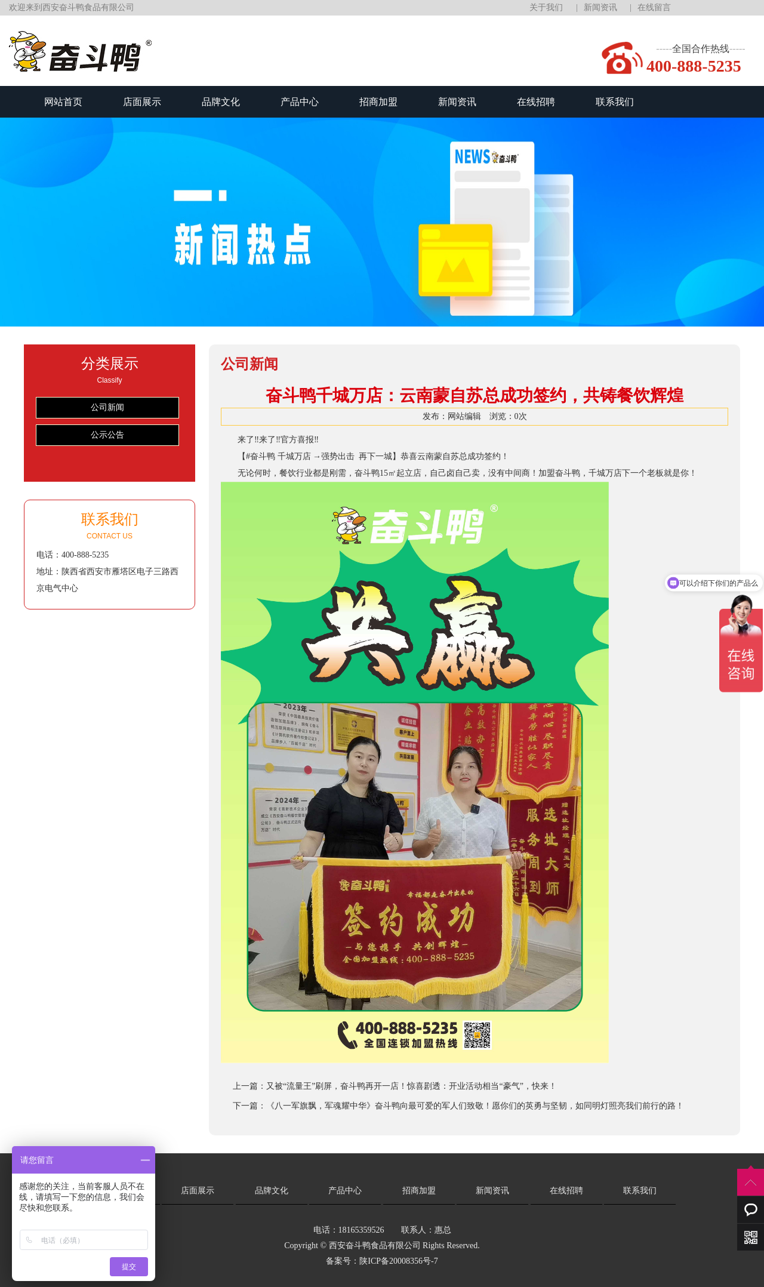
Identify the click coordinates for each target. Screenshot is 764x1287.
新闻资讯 (600, 7)
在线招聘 (536, 102)
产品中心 (300, 102)
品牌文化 (221, 102)
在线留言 (654, 7)
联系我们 (615, 102)
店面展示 (142, 102)
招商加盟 (378, 102)
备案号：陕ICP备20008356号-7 (382, 1261)
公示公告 (107, 434)
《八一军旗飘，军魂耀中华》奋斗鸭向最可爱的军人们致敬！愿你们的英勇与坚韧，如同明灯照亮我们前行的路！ (475, 1105)
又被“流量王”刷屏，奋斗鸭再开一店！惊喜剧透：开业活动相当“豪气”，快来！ (411, 1086)
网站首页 (63, 102)
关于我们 (546, 7)
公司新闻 (107, 407)
